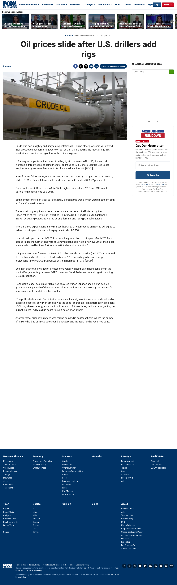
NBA (35, 512)
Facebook (75, 66)
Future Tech (8, 525)
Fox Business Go (128, 545)
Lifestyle (88, 4)
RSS (155, 566)
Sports (36, 503)
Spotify (166, 566)
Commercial (156, 464)
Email (96, 66)
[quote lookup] (151, 72)
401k (5, 481)
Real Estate (104, 4)
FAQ (123, 522)
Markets (60, 4)
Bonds (65, 474)
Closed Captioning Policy (132, 532)
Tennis (36, 532)
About (124, 503)
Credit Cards (8, 468)
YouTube (140, 566)
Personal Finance (28, 4)
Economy (47, 4)
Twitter (81, 66)
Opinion (66, 503)
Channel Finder (127, 509)
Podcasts (139, 4)
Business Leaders (70, 481)
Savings (6, 474)
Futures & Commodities (72, 471)
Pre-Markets (67, 491)
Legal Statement (35, 570)
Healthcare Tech (10, 522)
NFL (34, 509)
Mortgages (8, 461)
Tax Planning (9, 488)
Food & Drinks (127, 478)
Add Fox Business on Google (114, 66)
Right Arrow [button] (172, 21)
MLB (35, 515)
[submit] (171, 72)
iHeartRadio (171, 566)
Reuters (7, 66)
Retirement (8, 484)
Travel (124, 468)
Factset (86, 568)
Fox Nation (125, 542)
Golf (34, 529)
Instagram (134, 566)
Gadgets (7, 515)
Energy (69, 36)
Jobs (123, 512)
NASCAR (37, 519)
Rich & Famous (127, 464)
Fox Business (10, 4)
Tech (117, 4)
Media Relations (128, 525)
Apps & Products (128, 548)
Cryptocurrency (69, 468)
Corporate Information (131, 529)
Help (65, 565)
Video (128, 4)
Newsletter (161, 566)
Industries (66, 484)
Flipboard (145, 566)
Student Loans (9, 464)
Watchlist (75, 4)
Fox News (125, 539)
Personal (155, 461)
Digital (6, 509)
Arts (123, 481)
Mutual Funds (68, 494)
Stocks (65, 461)
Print (91, 66)
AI (4, 529)
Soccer (36, 525)
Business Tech (9, 519)
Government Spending (42, 461)
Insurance (7, 478)
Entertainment (127, 461)
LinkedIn (150, 566)
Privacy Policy (145, 185)
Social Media (8, 512)
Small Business (39, 468)
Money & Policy (39, 464)
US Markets (67, 464)
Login (157, 5)
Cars (123, 471)
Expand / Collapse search (150, 5)
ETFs (64, 478)
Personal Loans (10, 471)
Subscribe (153, 175)
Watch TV (168, 5)
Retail (64, 488)
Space (6, 532)
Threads (86, 66)
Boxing (36, 522)
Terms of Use (159, 185)
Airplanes (125, 474)
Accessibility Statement (131, 535)
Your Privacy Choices (51, 565)
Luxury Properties (158, 468)
